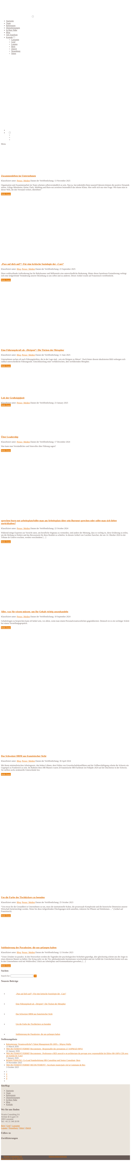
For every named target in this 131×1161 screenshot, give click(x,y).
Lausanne (15, 40)
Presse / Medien (23, 181)
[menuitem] (7, 133)
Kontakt (9, 37)
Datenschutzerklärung (58, 1156)
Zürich (14, 49)
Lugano (14, 44)
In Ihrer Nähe (11, 30)
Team (8, 23)
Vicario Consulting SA (12, 1156)
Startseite (10, 21)
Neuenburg (15, 51)
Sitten (13, 53)
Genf (13, 42)
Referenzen (10, 25)
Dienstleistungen (13, 28)
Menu (3, 144)
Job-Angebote (12, 35)
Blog (8, 32)
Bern (13, 46)
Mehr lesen (5, 194)
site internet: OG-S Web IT (12, 1159)
